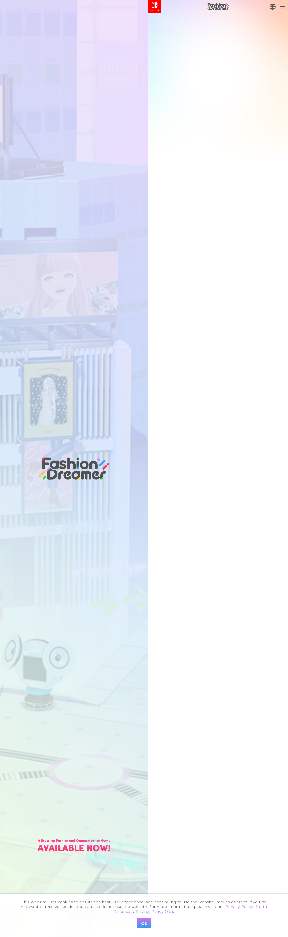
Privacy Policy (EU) (154, 911)
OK (144, 923)
